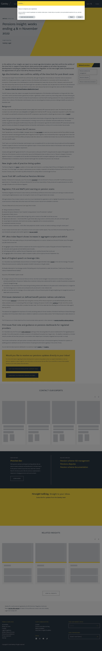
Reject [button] (71, 17)
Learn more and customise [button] (27, 17)
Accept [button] (79, 17)
